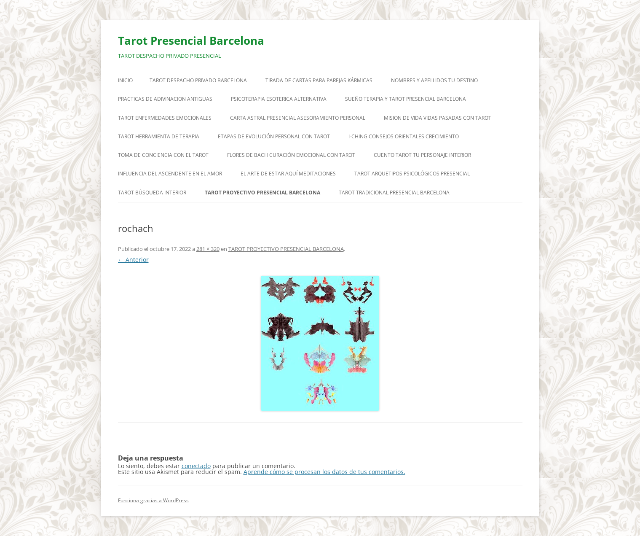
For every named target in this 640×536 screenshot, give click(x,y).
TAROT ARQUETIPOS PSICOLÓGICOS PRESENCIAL (412, 173)
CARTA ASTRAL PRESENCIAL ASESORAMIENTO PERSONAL (297, 117)
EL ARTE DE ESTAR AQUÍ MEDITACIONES (288, 173)
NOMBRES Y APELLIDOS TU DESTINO (434, 80)
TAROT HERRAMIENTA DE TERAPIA (158, 136)
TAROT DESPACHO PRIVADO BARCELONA (198, 80)
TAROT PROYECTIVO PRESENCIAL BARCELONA (262, 192)
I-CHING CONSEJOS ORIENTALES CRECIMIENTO (403, 136)
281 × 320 (208, 249)
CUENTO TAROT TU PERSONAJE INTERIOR (422, 155)
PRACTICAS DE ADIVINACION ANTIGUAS (165, 98)
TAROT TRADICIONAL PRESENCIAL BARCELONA (394, 192)
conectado (196, 466)
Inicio (125, 80)
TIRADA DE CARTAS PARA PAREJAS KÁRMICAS (318, 80)
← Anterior (133, 260)
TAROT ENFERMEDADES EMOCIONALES (165, 117)
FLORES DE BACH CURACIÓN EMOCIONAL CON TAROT (291, 155)
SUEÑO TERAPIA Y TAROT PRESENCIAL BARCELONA (405, 98)
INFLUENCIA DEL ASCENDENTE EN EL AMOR (170, 173)
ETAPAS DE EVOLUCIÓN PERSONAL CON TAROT (274, 136)
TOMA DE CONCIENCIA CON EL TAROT (163, 155)
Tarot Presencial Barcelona (191, 40)
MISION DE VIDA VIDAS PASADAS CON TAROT (437, 117)
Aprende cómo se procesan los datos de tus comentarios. (324, 472)
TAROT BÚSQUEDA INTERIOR (152, 192)
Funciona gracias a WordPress (153, 500)
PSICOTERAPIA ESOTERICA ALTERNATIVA (279, 98)
